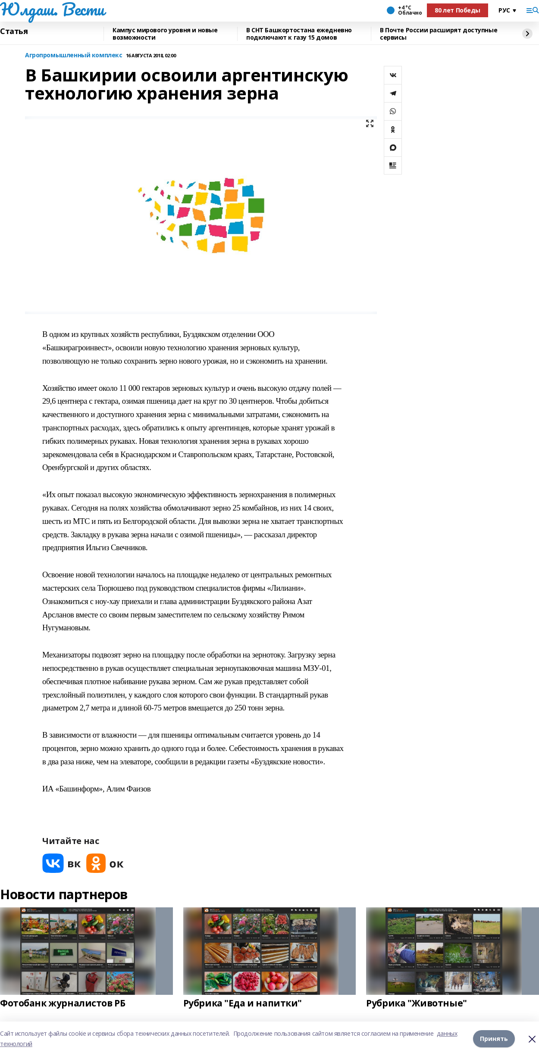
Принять (494, 1038)
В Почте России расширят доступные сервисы (438, 34)
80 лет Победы (457, 10)
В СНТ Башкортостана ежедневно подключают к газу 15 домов (299, 34)
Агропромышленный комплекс (73, 55)
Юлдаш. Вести (52, 9)
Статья (14, 31)
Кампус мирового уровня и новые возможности (165, 34)
